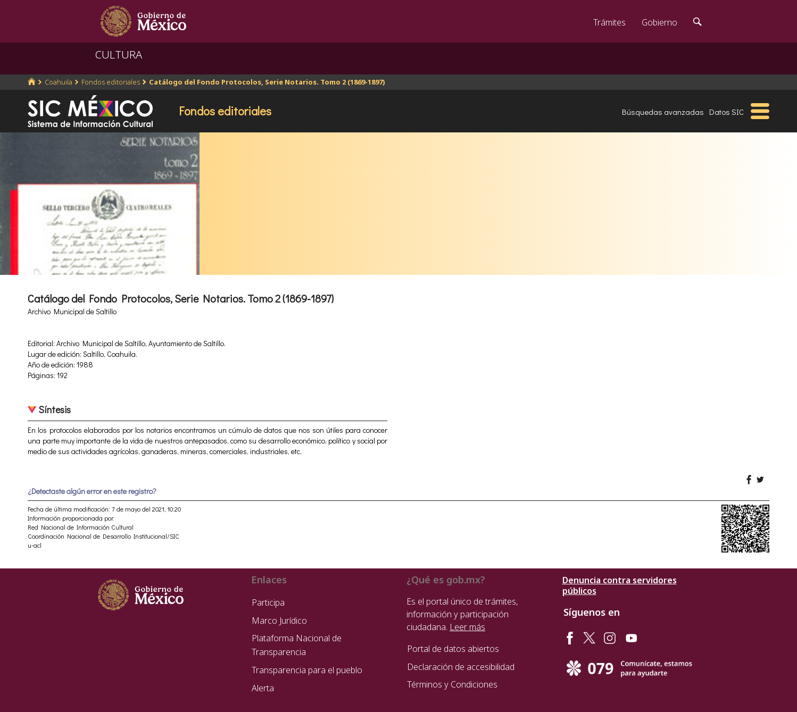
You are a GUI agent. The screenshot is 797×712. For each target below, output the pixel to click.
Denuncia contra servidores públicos (619, 585)
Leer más (467, 627)
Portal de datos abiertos (453, 649)
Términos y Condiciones (452, 684)
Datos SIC (726, 111)
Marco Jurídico (279, 620)
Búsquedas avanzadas (663, 111)
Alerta (263, 688)
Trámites (609, 22)
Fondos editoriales (110, 82)
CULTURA (118, 54)
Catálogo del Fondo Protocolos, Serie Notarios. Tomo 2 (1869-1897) (267, 82)
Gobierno (659, 22)
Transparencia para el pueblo (307, 670)
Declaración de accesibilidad (460, 667)
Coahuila (58, 82)
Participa (268, 602)
